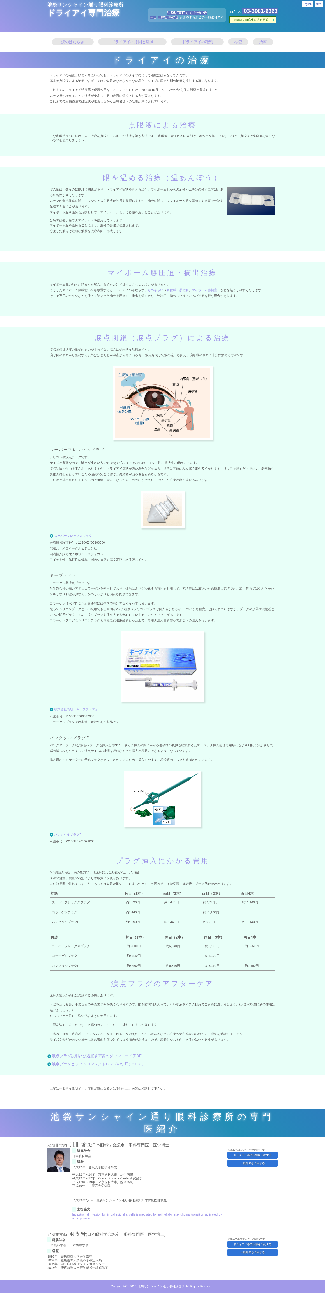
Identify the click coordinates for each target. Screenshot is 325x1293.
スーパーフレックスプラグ (73, 535)
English (307, 4)
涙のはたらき (72, 42)
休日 (153, 17)
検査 (238, 42)
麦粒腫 (171, 290)
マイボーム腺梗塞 (204, 290)
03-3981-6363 (261, 11)
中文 (319, 4)
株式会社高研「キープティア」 (76, 709)
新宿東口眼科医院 (251, 19)
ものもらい (155, 290)
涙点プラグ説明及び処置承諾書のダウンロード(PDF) (97, 1056)
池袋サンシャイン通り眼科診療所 (85, 4)
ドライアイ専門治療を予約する (253, 1155)
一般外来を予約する (252, 1163)
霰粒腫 (184, 290)
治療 (263, 42)
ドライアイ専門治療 (83, 12)
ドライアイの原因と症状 (132, 42)
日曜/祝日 (171, 17)
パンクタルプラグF (67, 834)
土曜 (161, 17)
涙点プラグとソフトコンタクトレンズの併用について (98, 1064)
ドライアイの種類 (197, 42)
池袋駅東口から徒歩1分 (187, 13)
